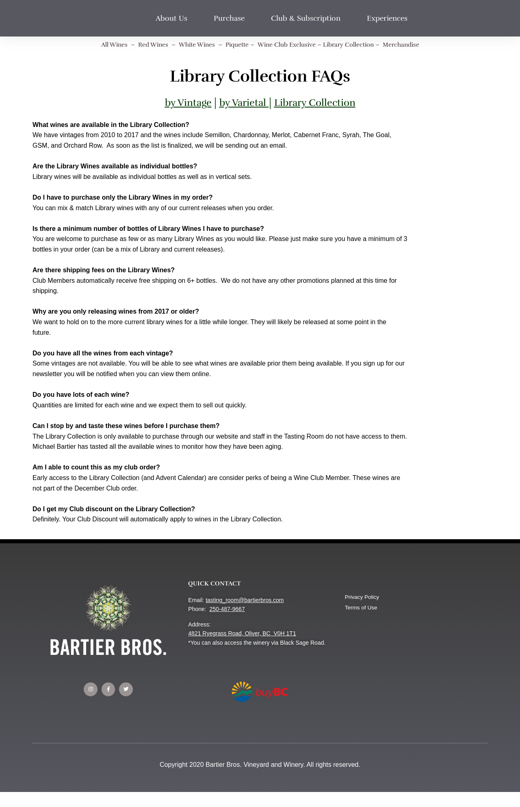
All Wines (105, 45)
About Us (173, 18)
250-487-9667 (227, 609)
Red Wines (147, 45)
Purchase (231, 18)
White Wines (192, 45)
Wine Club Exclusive (289, 45)
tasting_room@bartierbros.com (245, 600)
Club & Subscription (307, 18)
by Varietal (242, 102)
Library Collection (354, 45)
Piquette (235, 45)
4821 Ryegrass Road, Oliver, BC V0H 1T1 (242, 633)
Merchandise (409, 45)
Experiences (389, 18)
